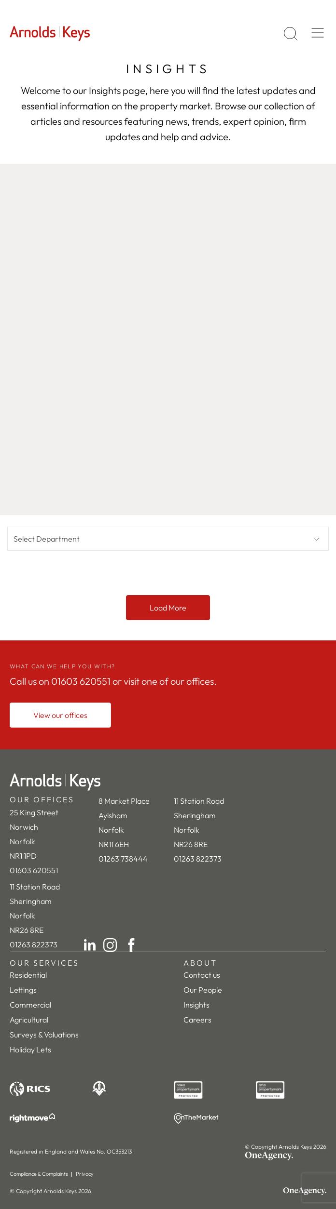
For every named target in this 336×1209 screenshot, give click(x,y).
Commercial (30, 1005)
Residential (28, 975)
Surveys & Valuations (44, 1034)
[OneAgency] (285, 1156)
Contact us (201, 975)
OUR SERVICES (44, 963)
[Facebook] (131, 945)
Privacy (85, 1173)
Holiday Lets (30, 1049)
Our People (202, 990)
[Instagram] (110, 945)
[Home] (168, 782)
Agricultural (29, 1019)
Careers (197, 1019)
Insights (196, 1005)
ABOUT (200, 963)
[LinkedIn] (90, 945)
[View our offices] (60, 715)
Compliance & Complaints (39, 1173)
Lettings (23, 990)
